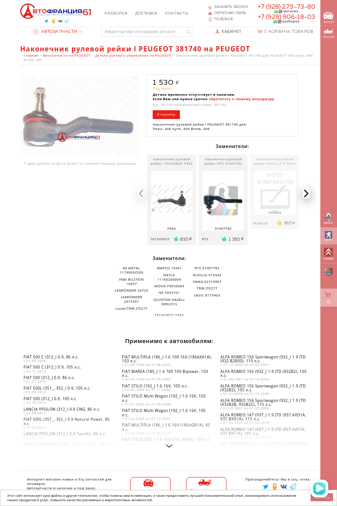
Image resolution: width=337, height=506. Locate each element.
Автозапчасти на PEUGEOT (67, 55)
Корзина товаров (288, 32)
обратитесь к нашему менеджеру (241, 99)
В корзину (166, 114)
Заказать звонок (231, 7)
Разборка (115, 13)
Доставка (146, 13)
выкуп (328, 18)
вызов (328, 34)
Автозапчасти (55, 32)
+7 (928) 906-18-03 (286, 17)
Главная (31, 55)
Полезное (223, 19)
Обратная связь (230, 13)
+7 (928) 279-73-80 (286, 7)
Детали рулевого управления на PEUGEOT (133, 55)
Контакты (176, 13)
